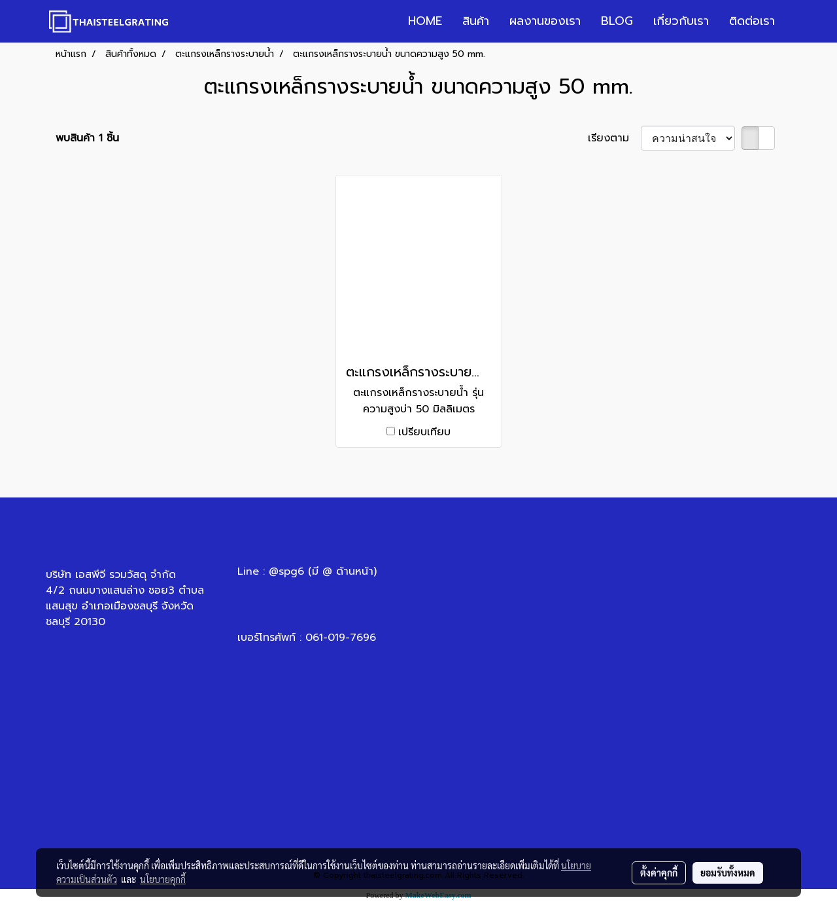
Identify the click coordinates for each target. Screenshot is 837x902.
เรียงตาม (614, 138)
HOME (425, 21)
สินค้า (475, 21)
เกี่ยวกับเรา (681, 21)
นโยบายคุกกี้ (163, 879)
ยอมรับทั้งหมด (727, 872)
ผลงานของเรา (545, 21)
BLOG (617, 21)
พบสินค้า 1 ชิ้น (87, 138)
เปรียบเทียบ (424, 432)
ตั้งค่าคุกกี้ (658, 872)
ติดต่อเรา (752, 21)
